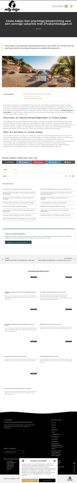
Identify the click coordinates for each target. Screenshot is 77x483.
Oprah (8, 469)
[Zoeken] (66, 6)
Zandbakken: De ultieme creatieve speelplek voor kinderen (54, 198)
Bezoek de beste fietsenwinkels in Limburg (52, 206)
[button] (54, 461)
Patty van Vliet (10, 466)
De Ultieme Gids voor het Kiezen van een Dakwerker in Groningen (18, 198)
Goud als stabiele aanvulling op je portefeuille (53, 202)
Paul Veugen (10, 461)
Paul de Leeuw (10, 464)
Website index (54, 441)
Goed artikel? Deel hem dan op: (33, 98)
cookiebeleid (36, 473)
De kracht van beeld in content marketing (15, 206)
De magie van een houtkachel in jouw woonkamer (17, 215)
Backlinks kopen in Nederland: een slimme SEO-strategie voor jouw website (57, 446)
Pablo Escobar (10, 465)
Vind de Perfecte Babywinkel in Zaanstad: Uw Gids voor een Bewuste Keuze (56, 193)
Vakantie (38, 29)
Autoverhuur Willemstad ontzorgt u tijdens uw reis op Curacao (19, 325)
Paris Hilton (9, 468)
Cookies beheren (47, 480)
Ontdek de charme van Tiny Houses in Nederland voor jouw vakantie (20, 292)
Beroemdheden (55, 436)
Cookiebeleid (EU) (55, 434)
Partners (53, 427)
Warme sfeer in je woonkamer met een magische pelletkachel (54, 210)
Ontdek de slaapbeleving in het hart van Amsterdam (55, 189)
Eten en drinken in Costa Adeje (31, 96)
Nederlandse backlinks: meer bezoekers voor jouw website (19, 218)
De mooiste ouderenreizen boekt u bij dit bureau (53, 292)
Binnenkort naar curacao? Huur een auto (50, 324)
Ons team (53, 425)
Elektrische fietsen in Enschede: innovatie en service (55, 215)
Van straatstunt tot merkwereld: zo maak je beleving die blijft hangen (19, 210)
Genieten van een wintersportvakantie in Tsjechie (18, 388)
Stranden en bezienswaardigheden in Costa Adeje (36, 94)
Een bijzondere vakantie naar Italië (49, 356)
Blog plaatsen (54, 429)
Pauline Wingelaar (11, 462)
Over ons (53, 422)
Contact (53, 432)
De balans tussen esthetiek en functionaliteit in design (18, 202)
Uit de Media (54, 439)
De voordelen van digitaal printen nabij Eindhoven (17, 189)
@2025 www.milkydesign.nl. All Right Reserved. (15, 478)
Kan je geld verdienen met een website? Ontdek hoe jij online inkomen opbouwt (56, 453)
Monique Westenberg (59, 466)
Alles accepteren (29, 480)
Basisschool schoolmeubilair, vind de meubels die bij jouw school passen (19, 193)
